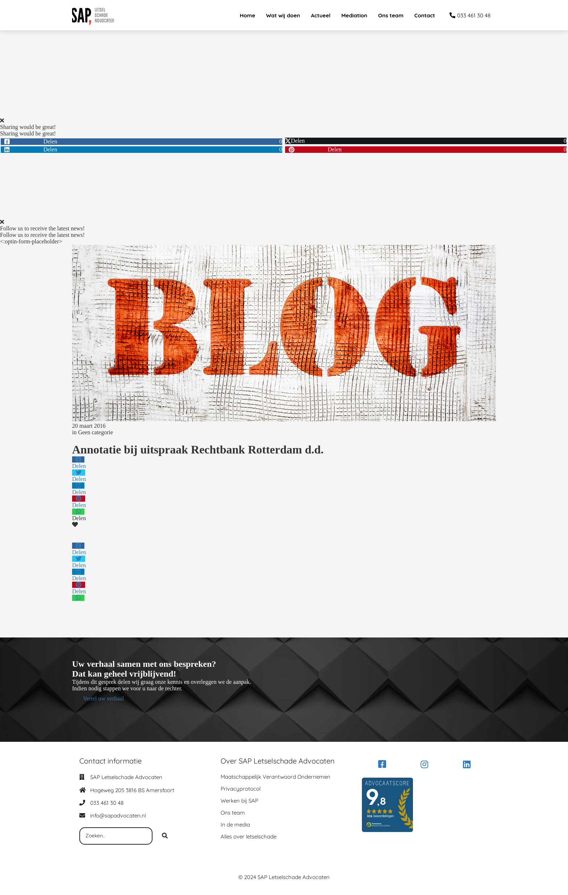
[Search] (165, 836)
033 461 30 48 (107, 802)
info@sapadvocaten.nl (118, 815)
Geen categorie (95, 432)
